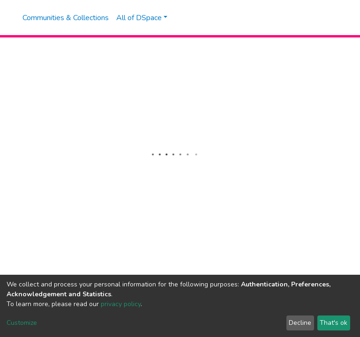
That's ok (333, 322)
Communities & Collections (65, 18)
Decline (300, 322)
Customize (22, 322)
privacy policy (121, 304)
